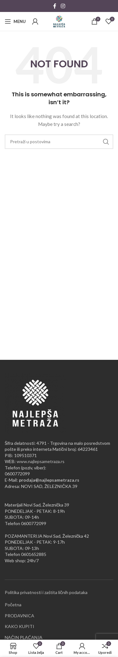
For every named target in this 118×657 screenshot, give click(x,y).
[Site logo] (59, 21)
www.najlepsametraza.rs (41, 461)
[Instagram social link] (63, 6)
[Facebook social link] (55, 6)
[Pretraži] (59, 141)
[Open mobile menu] (15, 21)
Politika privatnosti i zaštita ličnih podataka (46, 592)
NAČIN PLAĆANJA (23, 637)
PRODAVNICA (19, 615)
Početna (13, 604)
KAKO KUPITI (19, 626)
